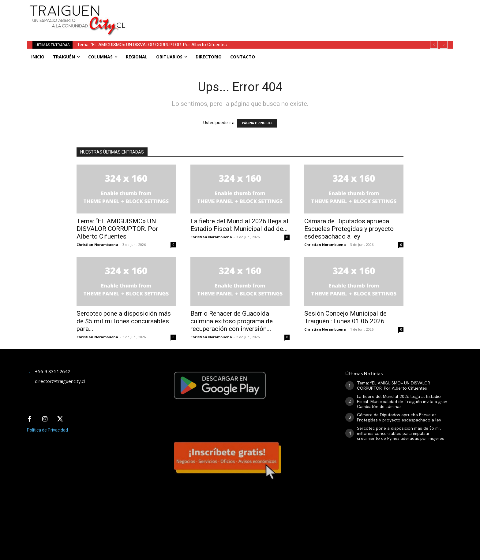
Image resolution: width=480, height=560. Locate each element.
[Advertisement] (285, 14)
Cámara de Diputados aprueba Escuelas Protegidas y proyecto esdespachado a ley (349, 228)
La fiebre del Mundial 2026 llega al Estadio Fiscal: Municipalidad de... (239, 224)
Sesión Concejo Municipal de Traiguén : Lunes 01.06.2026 (345, 317)
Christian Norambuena (97, 244)
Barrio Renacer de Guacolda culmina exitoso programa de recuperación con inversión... (231, 321)
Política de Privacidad (47, 430)
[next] (444, 45)
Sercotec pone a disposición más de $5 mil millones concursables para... (124, 321)
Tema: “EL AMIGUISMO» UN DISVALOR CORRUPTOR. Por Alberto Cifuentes (152, 44)
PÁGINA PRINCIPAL (257, 123)
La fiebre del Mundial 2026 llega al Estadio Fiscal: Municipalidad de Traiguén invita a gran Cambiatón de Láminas (402, 402)
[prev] (434, 45)
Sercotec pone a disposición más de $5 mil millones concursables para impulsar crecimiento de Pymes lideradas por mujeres (400, 433)
